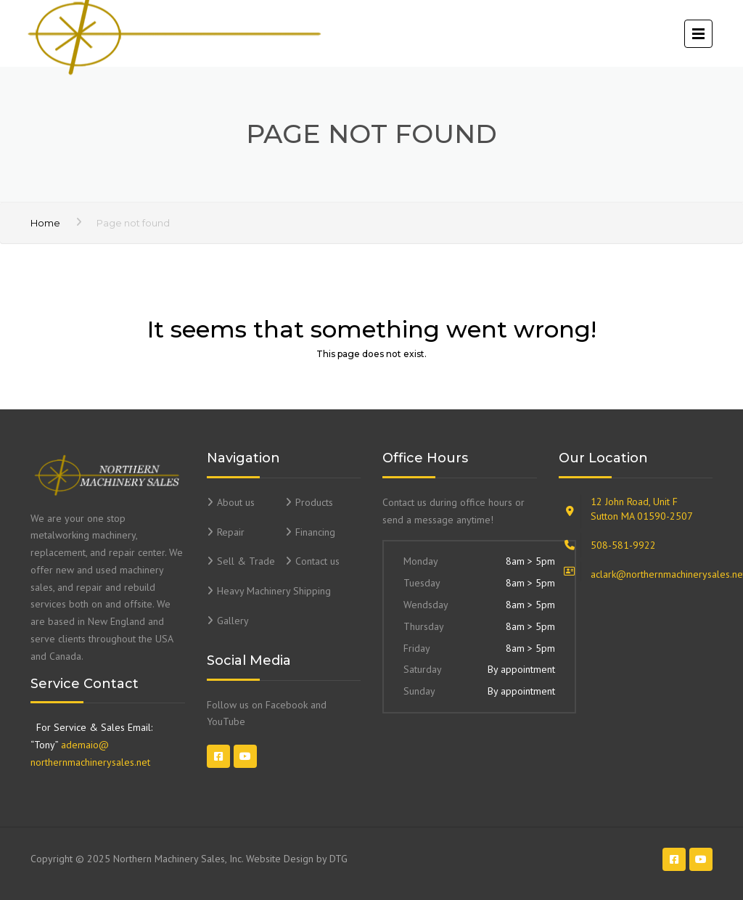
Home (45, 223)
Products (314, 502)
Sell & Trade (246, 561)
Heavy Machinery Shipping (274, 590)
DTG (338, 858)
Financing (315, 532)
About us (236, 502)
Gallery (233, 620)
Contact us (317, 561)
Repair (231, 532)
